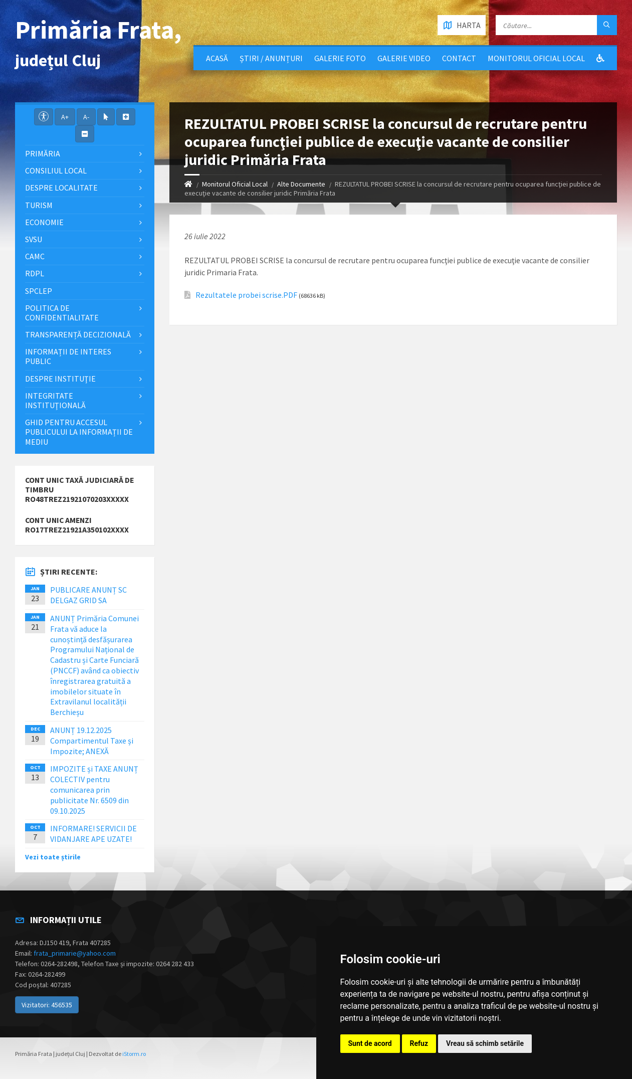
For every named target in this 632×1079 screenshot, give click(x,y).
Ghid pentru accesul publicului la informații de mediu (79, 431)
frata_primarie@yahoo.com (75, 953)
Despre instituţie (60, 379)
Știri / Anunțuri (271, 58)
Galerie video (404, 58)
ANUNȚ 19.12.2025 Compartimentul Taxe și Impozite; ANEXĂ (91, 740)
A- (86, 116)
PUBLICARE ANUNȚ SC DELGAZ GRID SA (88, 595)
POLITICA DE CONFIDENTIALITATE (62, 312)
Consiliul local (56, 170)
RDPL (34, 273)
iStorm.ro (134, 1053)
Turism (39, 205)
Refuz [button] (419, 1043)
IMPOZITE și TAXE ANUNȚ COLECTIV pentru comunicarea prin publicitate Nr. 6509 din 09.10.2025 (94, 789)
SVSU (33, 239)
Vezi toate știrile (53, 856)
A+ (65, 116)
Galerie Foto (340, 58)
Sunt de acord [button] (370, 1043)
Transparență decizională (78, 334)
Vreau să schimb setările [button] (485, 1043)
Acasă (217, 58)
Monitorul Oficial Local (536, 58)
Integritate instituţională (55, 400)
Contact (459, 58)
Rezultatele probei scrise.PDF (246, 295)
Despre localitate (61, 188)
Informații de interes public (68, 356)
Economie (44, 222)
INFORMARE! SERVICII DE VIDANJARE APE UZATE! (93, 833)
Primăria (42, 153)
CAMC (35, 256)
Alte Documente (301, 184)
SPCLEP (38, 291)
